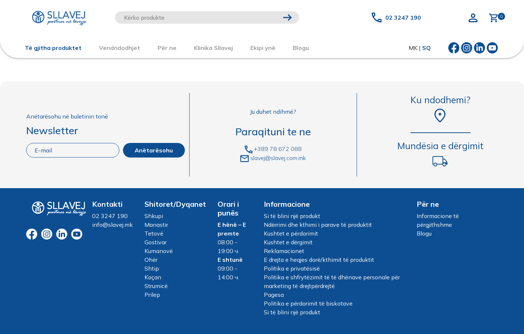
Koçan (152, 277)
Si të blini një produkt (292, 216)
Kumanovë (158, 251)
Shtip (151, 268)
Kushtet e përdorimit (291, 233)
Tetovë (153, 233)
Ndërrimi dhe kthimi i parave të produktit (318, 224)
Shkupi (153, 216)
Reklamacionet (284, 251)
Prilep (152, 294)
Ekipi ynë (262, 47)
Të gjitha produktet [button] (53, 47)
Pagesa (274, 294)
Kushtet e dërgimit (288, 242)
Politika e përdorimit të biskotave (308, 303)
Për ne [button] (167, 47)
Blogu (424, 233)
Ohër (151, 259)
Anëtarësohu (154, 150)
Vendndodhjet (119, 47)
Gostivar (155, 242)
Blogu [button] (301, 47)
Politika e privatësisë (292, 268)
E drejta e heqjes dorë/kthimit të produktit (319, 259)
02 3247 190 (403, 17)
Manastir (156, 224)
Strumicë (156, 286)
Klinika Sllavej (213, 47)
